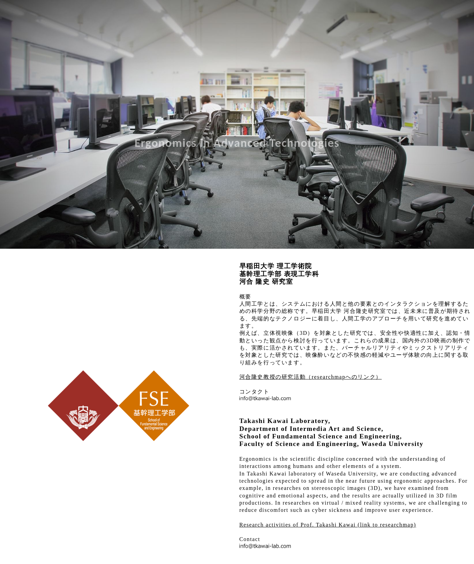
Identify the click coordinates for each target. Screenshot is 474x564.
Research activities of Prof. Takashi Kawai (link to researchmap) (327, 525)
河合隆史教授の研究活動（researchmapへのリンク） (310, 377)
